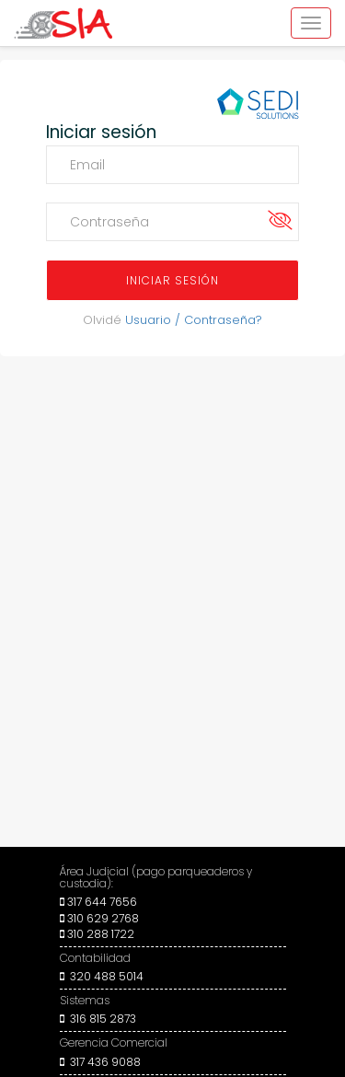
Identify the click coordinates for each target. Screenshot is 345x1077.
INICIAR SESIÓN (172, 280)
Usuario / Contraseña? (193, 320)
